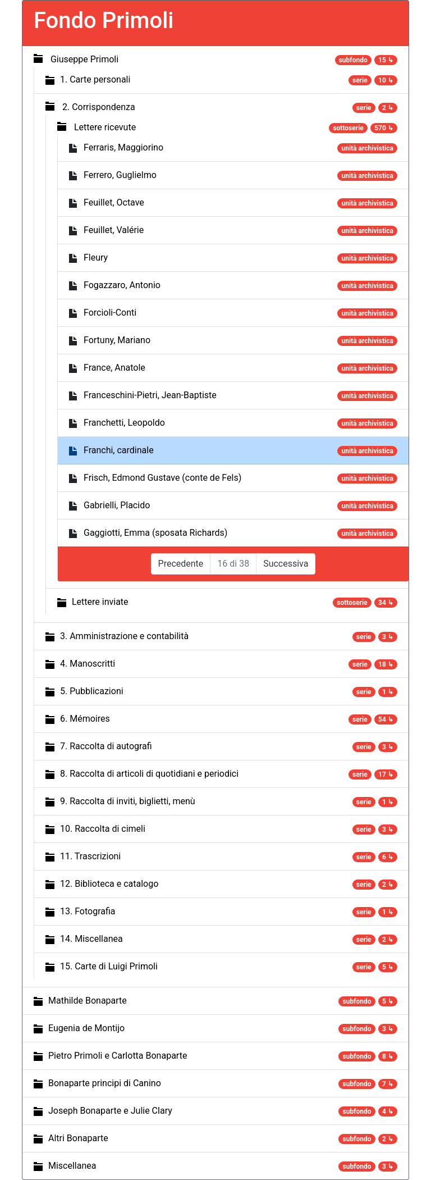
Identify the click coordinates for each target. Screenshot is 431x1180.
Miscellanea (72, 1165)
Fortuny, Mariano (117, 340)
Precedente (181, 563)
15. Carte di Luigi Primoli (109, 966)
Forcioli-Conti (110, 312)
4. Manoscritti (87, 663)
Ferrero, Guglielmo (120, 175)
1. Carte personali (95, 79)
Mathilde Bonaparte (87, 1000)
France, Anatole (114, 367)
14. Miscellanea (91, 938)
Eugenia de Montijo (86, 1028)
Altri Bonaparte (78, 1138)
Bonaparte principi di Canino (104, 1083)
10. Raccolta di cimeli (102, 828)
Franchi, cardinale (119, 450)
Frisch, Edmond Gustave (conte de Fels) (162, 477)
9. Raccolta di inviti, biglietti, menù (127, 801)
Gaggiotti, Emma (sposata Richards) (155, 532)
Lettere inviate (100, 601)
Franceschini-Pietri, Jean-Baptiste (150, 395)
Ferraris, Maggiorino (123, 147)
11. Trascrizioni (90, 856)
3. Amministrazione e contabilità (124, 636)
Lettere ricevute (105, 127)
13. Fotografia (88, 911)
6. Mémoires (85, 718)
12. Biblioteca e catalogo (109, 883)
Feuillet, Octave (114, 202)
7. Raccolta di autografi (106, 746)
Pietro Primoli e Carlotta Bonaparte (117, 1055)
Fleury (96, 257)
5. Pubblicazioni (91, 691)
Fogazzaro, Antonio (122, 285)
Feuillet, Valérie (114, 230)
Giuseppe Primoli (84, 59)
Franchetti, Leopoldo (124, 422)
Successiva (285, 563)
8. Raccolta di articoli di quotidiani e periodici (149, 773)
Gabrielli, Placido (117, 505)
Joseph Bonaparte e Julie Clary (110, 1110)
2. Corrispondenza (98, 107)
